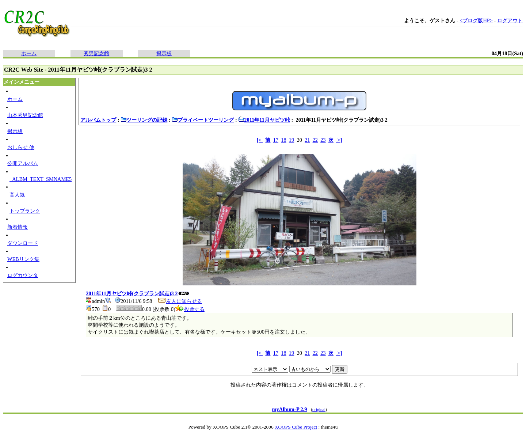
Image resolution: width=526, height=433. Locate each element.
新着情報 (17, 227)
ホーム (29, 53)
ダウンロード (22, 243)
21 (307, 140)
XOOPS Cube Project (296, 427)
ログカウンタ (22, 275)
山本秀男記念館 (25, 115)
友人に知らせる (179, 301)
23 (322, 140)
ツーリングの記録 (144, 120)
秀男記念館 (96, 53)
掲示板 (164, 53)
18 (283, 140)
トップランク (24, 211)
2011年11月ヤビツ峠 (264, 120)
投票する (190, 309)
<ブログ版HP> (476, 20)
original (318, 409)
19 (291, 140)
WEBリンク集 (23, 259)
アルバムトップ (98, 120)
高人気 (17, 195)
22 (315, 140)
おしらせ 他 (20, 147)
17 (275, 140)
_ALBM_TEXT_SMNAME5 (40, 179)
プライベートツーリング (203, 120)
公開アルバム (22, 163)
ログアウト (510, 20)
